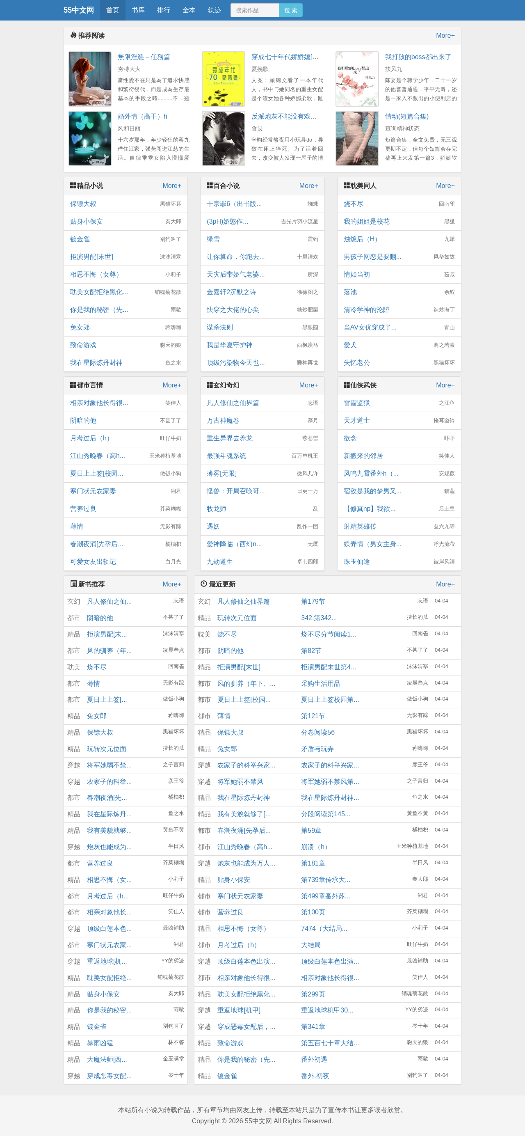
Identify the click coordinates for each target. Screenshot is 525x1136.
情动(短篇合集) (407, 116)
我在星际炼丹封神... (330, 797)
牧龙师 (262, 508)
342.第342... (319, 617)
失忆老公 (399, 362)
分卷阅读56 (318, 732)
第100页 (313, 912)
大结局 (311, 944)
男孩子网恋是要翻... (399, 256)
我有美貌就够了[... (244, 814)
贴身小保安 (125, 221)
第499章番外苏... (325, 896)
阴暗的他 (125, 420)
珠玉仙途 (399, 561)
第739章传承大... (325, 879)
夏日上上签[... (107, 699)
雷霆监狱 (399, 403)
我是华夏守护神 (262, 345)
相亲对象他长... (109, 912)
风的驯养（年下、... (246, 683)
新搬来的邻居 (399, 455)
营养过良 (125, 508)
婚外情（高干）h (142, 116)
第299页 (313, 994)
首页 (112, 10)
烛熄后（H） (399, 239)
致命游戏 (125, 345)
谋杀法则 (262, 327)
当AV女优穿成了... (399, 327)
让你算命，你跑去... (262, 256)
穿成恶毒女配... (109, 1075)
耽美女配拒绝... (109, 977)
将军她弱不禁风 (240, 781)
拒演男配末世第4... (328, 667)
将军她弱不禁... (109, 765)
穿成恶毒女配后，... (246, 1026)
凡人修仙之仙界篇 (262, 403)
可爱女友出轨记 (125, 561)
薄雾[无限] (262, 473)
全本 (189, 10)
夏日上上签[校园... (125, 473)
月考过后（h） (125, 438)
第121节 (313, 715)
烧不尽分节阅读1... (328, 634)
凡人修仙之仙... (109, 601)
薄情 (125, 526)
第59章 (311, 830)
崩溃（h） (316, 846)
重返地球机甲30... (327, 1010)
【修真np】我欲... (399, 508)
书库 (138, 10)
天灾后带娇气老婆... (262, 274)
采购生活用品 (320, 683)
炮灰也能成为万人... (246, 863)
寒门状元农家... (109, 944)
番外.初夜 (315, 1075)
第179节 (313, 601)
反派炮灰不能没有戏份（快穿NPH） (304, 116)
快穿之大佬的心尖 (262, 309)
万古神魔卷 (262, 420)
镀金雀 (125, 239)
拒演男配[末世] (125, 256)
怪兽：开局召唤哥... (262, 491)
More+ (445, 35)
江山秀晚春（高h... (125, 455)
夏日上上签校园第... (330, 699)
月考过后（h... (108, 896)
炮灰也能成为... (109, 846)
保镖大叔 (125, 203)
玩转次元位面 (106, 748)
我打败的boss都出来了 (418, 56)
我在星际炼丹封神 (125, 362)
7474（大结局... (324, 928)
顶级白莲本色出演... (246, 961)
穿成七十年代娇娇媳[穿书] (289, 56)
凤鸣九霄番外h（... (399, 473)
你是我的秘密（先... (125, 309)
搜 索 (290, 10)
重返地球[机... (107, 961)
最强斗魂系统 (262, 455)
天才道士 (399, 420)
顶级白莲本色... (109, 928)
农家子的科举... (109, 781)
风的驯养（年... (109, 650)
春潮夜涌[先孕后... (125, 544)
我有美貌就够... (109, 830)
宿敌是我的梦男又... (399, 491)
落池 (399, 292)
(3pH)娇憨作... (262, 221)
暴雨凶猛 (100, 1043)
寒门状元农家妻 (125, 491)
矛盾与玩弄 (317, 748)
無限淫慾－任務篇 (144, 56)
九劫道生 (262, 561)
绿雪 (262, 239)
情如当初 (399, 274)
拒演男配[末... (107, 634)
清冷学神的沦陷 (399, 309)
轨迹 (214, 10)
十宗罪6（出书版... (262, 203)
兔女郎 (125, 327)
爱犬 (399, 345)
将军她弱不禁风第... (330, 781)
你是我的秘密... (109, 1010)
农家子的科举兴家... (246, 765)
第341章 (313, 1026)
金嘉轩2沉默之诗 (262, 292)
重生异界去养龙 (262, 438)
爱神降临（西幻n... (262, 544)
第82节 (311, 650)
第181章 (313, 863)
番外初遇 (314, 1059)
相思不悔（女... (109, 879)
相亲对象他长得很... (125, 403)
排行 (163, 10)
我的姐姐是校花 (399, 221)
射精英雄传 (399, 526)
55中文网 (79, 10)
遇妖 (262, 526)
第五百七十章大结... (330, 1043)
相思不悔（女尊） (125, 274)
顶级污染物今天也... (262, 362)
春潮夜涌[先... (107, 797)
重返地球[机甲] (238, 1010)
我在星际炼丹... (109, 814)
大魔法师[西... (107, 1059)
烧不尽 (399, 203)
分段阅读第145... (325, 814)
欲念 (399, 438)
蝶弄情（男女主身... (399, 544)
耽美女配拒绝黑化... (125, 292)
